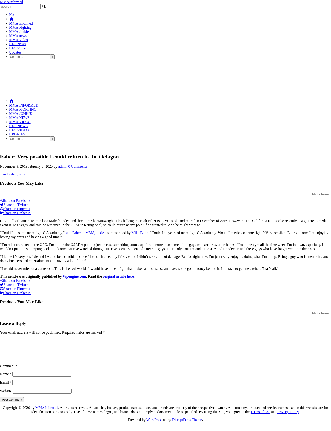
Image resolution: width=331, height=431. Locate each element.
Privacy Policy (288, 417)
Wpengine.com (74, 276)
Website (6, 396)
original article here (118, 276)
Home (13, 15)
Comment (8, 371)
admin (62, 166)
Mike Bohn (139, 233)
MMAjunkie (95, 233)
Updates (15, 52)
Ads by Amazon (320, 194)
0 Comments (77, 166)
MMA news (18, 36)
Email (5, 388)
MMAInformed (11, 2)
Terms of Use (260, 417)
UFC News (17, 44)
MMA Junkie (19, 32)
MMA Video (18, 40)
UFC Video (17, 48)
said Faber (73, 233)
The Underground (13, 174)
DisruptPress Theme (187, 425)
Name (5, 379)
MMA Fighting (20, 27)
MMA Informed (21, 23)
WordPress (154, 425)
